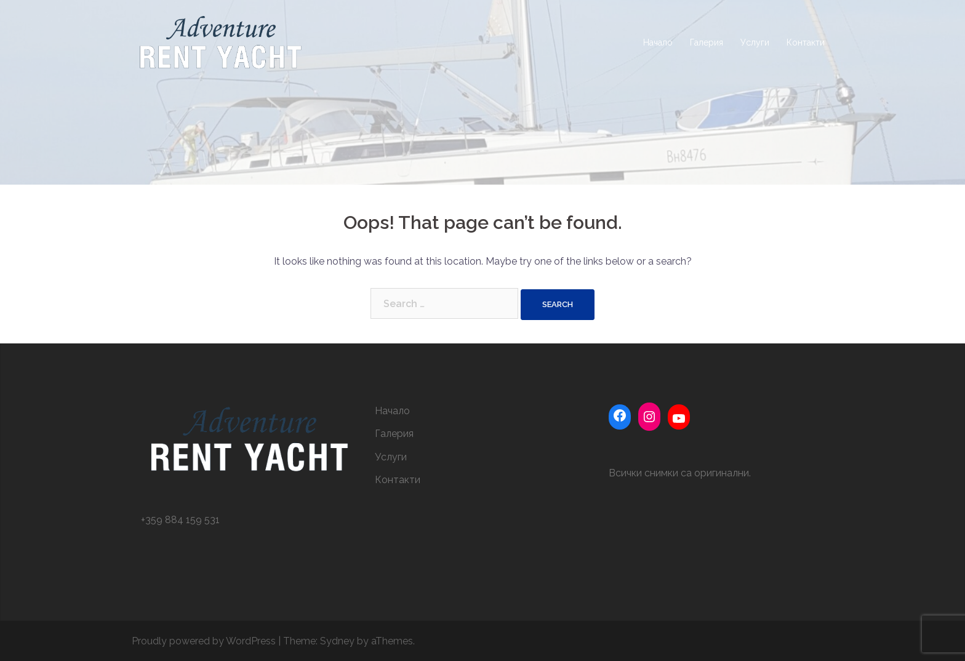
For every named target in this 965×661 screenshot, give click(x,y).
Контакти (806, 42)
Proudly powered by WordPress (204, 641)
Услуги (754, 42)
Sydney (337, 641)
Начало (658, 42)
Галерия (706, 42)
